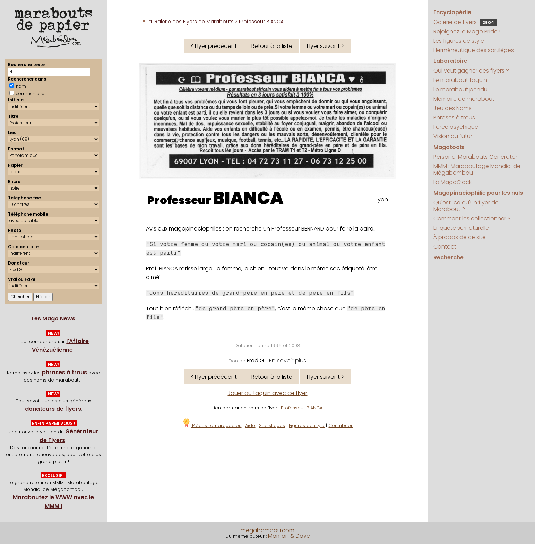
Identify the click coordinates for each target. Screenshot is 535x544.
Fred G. (256, 361)
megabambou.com (267, 530)
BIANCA (248, 198)
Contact (444, 247)
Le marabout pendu (460, 89)
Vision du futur (452, 136)
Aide (250, 425)
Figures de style (307, 425)
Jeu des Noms (452, 108)
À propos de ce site (459, 237)
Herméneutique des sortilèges (473, 50)
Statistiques (272, 425)
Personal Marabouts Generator (475, 157)
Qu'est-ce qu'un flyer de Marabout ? (466, 206)
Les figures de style (458, 41)
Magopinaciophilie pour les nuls (478, 193)
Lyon (382, 199)
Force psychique (455, 127)
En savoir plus (287, 361)
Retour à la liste (271, 46)
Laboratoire (450, 61)
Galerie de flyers (465, 22)
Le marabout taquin (460, 80)
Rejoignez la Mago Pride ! (466, 31)
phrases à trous (64, 372)
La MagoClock (452, 182)
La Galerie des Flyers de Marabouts (190, 21)
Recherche (448, 257)
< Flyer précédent (214, 46)
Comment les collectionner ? (472, 219)
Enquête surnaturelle (461, 228)
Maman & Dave (289, 536)
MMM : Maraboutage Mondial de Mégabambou (476, 169)
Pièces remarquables (211, 425)
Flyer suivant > (325, 46)
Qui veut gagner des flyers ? (471, 71)
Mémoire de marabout (463, 99)
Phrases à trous (454, 118)
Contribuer (340, 425)
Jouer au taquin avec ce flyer (267, 393)
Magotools (448, 147)
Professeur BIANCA (301, 407)
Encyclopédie (452, 12)
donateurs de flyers (53, 409)
